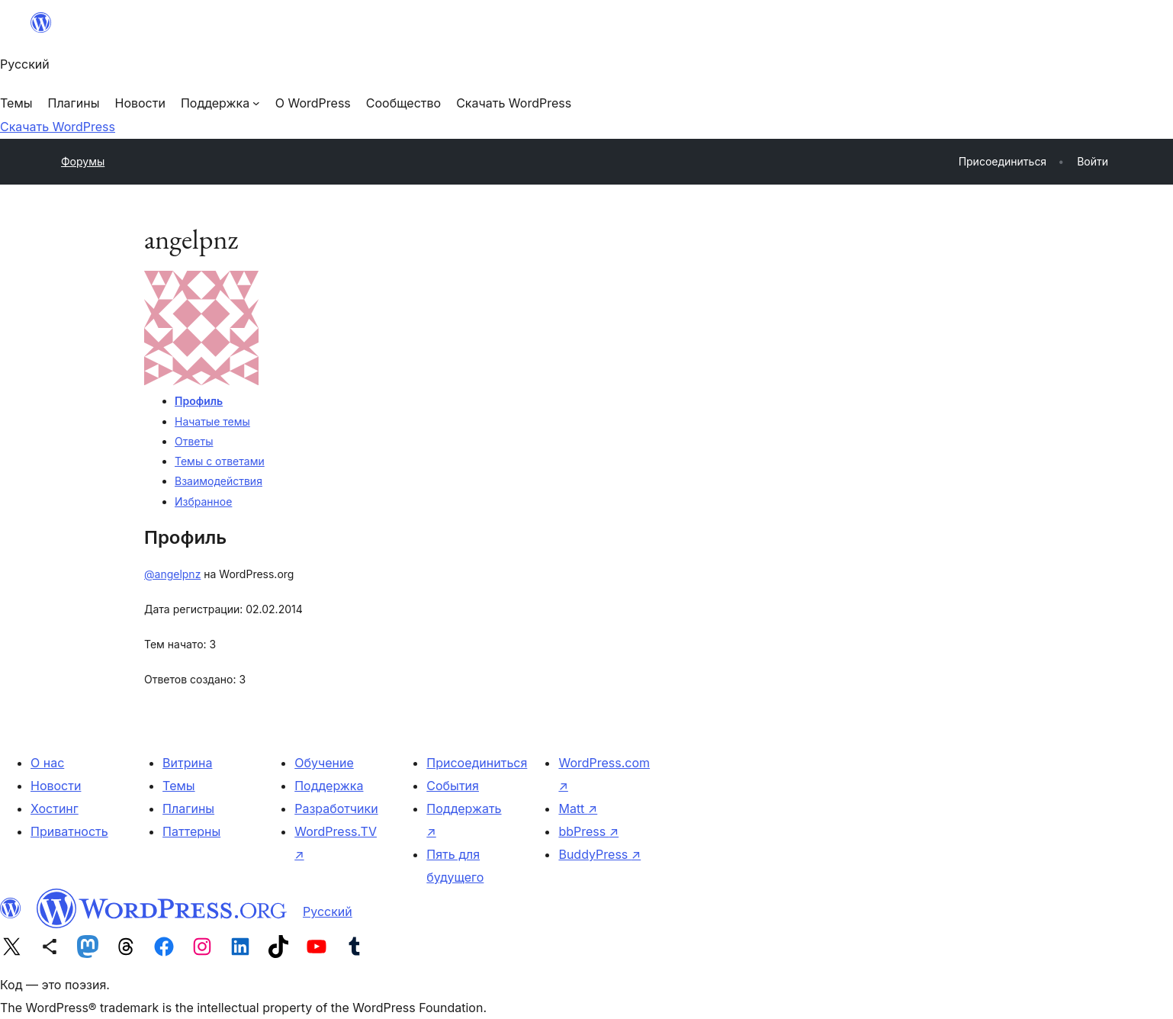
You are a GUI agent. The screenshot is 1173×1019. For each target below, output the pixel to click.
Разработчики (336, 808)
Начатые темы (212, 421)
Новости (56, 785)
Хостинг (55, 808)
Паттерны (191, 831)
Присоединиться (476, 762)
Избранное (203, 501)
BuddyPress (599, 854)
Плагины (188, 808)
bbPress (588, 831)
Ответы (194, 441)
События (452, 785)
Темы (178, 785)
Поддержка (328, 785)
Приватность (69, 831)
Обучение (324, 762)
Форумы (82, 161)
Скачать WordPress (57, 126)
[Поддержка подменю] (220, 103)
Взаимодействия (218, 480)
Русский (327, 911)
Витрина (187, 762)
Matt (577, 808)
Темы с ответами (220, 461)
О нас (47, 762)
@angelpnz (172, 573)
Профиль (199, 400)
